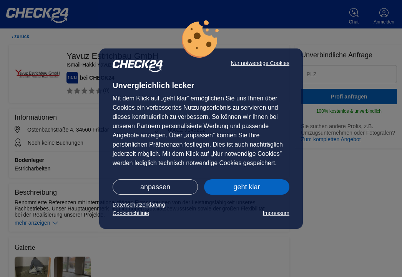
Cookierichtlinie (131, 213)
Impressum (276, 213)
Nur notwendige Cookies (260, 63)
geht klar (246, 187)
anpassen (155, 187)
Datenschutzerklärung (139, 205)
